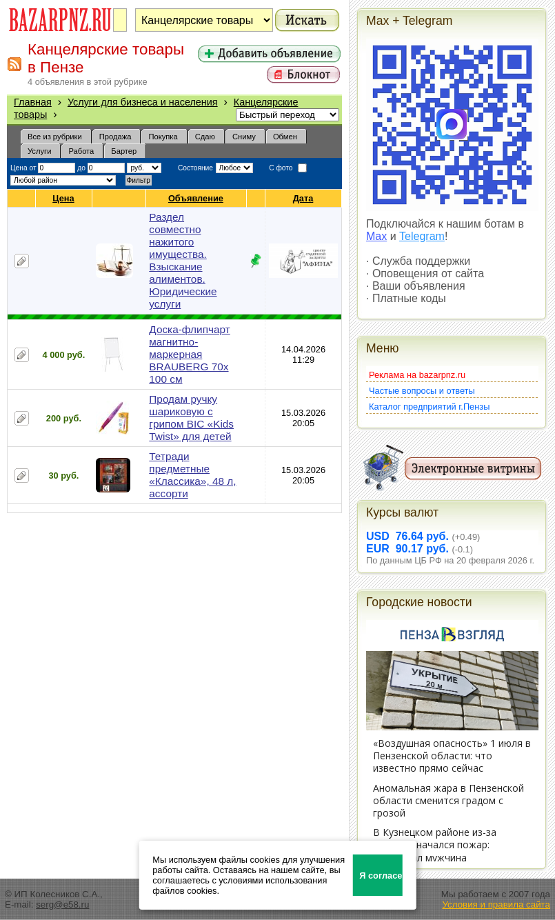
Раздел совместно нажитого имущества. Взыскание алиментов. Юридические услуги (182, 260)
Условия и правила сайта (496, 904)
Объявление (196, 198)
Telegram (422, 236)
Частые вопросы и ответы (422, 391)
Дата (303, 198)
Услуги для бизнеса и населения (143, 102)
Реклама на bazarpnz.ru (417, 375)
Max (376, 236)
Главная (33, 102)
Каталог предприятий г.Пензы (429, 406)
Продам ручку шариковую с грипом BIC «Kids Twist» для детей (191, 417)
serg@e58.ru (62, 904)
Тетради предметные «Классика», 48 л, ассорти (192, 474)
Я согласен (381, 875)
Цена (63, 198)
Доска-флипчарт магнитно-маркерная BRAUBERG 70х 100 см (189, 354)
